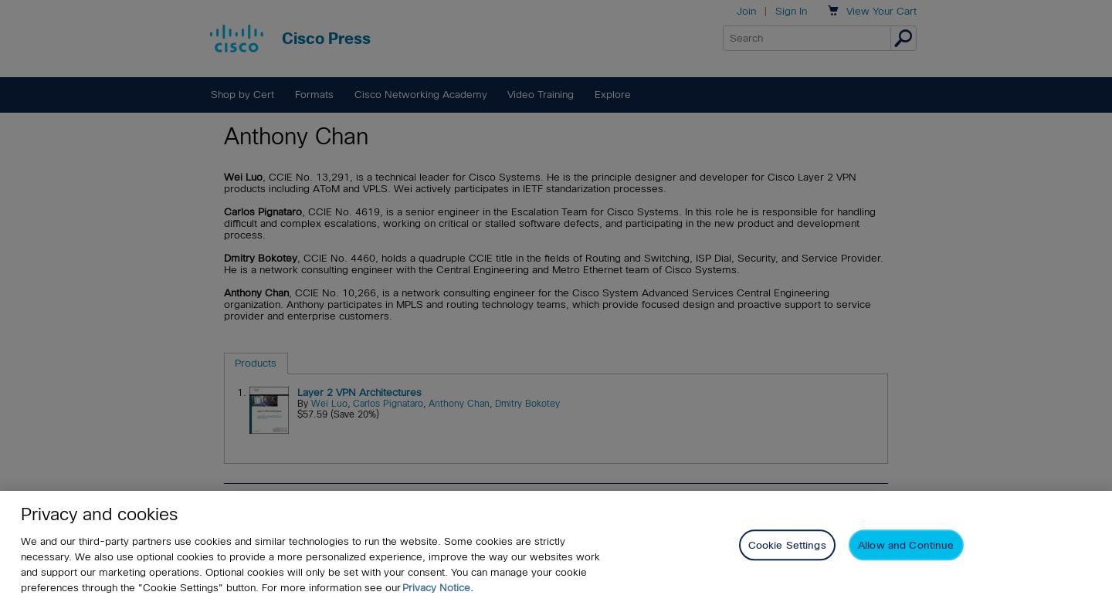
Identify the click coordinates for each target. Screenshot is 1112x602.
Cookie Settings (787, 546)
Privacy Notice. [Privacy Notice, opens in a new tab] (437, 588)
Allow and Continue (906, 546)
